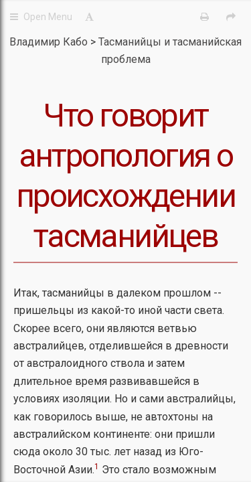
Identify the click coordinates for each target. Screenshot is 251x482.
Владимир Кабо (48, 41)
